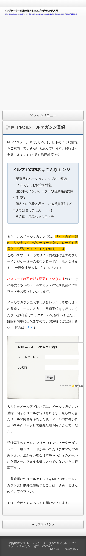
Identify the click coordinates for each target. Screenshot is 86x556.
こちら (29, 327)
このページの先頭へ (64, 549)
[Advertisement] (43, 63)
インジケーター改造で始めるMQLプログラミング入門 (42, 545)
